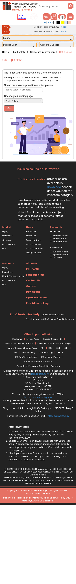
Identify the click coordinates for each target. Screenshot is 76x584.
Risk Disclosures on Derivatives (38, 169)
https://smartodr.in (58, 416)
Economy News (33, 240)
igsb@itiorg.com (40, 373)
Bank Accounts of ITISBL (53, 314)
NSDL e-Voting (28, 352)
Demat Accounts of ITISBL (38, 319)
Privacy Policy (32, 339)
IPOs (4, 248)
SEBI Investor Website (50, 357)
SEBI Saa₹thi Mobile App (26, 357)
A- (51, 22)
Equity (5, 231)
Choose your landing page (18, 96)
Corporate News (33, 244)
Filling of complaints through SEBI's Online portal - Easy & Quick (38, 410)
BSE (6, 31)
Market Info (19, 52)
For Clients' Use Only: (25, 314)
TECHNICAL (55, 231)
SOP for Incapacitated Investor (38, 361)
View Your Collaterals (62, 319)
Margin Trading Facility (13, 276)
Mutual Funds (8, 244)
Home (5, 52)
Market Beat (31, 235)
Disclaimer (17, 339)
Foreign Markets (33, 252)
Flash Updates (22, 16)
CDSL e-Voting (46, 352)
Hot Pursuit (31, 231)
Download (54, 187)
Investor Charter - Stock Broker (19, 343)
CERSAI (60, 352)
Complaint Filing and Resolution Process (38, 366)
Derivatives (7, 235)
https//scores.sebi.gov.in (38, 397)
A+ (44, 22)
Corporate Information (42, 52)
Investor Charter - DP (52, 339)
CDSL (15, 352)
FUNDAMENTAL (56, 247)
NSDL (66, 348)
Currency (6, 240)
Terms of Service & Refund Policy (22, 348)
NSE (6, 26)
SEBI (58, 348)
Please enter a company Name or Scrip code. (28, 85)
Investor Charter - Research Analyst (54, 343)
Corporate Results (34, 248)
